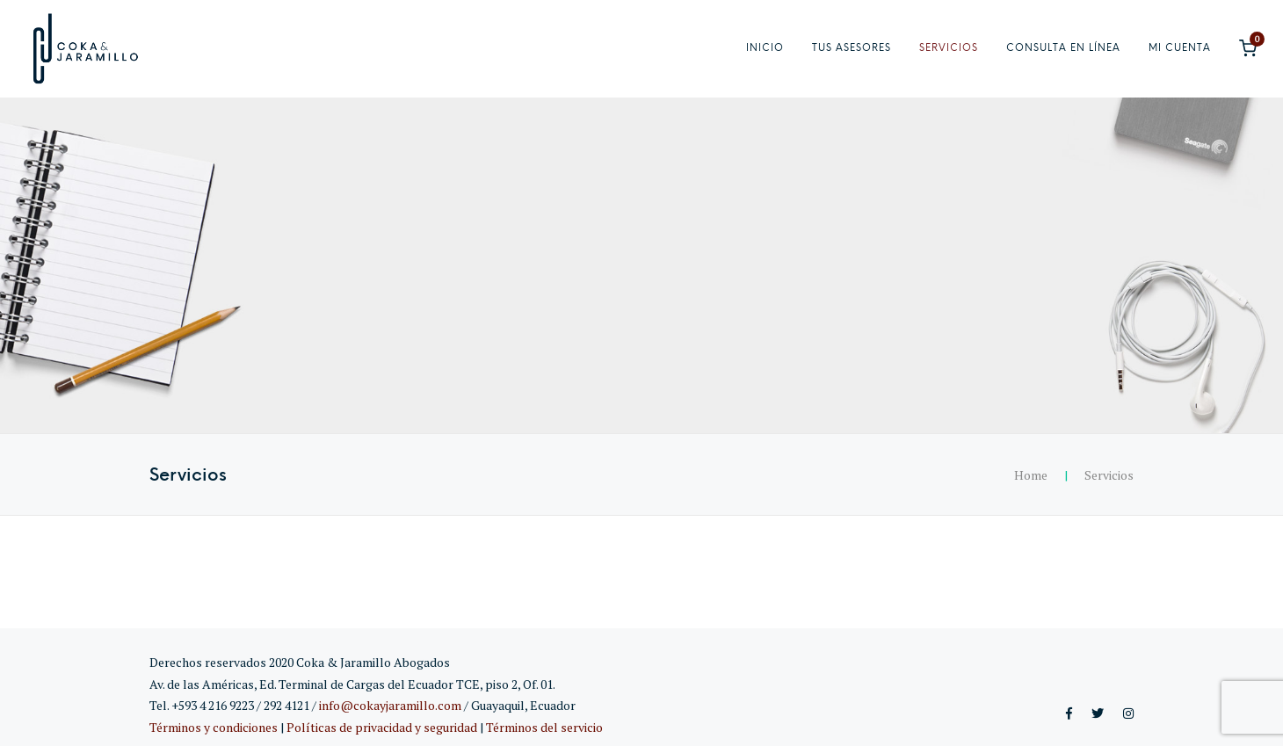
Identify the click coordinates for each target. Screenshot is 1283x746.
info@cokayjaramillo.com (390, 705)
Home (1030, 475)
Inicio (765, 48)
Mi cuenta (1180, 48)
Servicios (948, 48)
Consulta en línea (1063, 48)
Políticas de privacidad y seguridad (381, 727)
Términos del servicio (544, 727)
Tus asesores (851, 48)
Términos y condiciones (213, 727)
